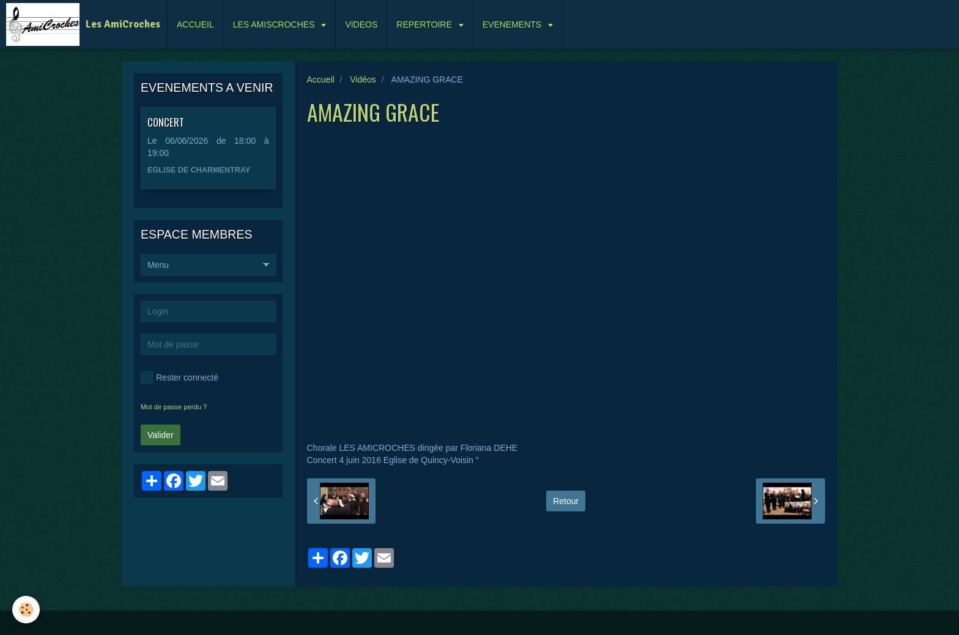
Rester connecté (179, 377)
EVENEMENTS (513, 24)
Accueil (321, 79)
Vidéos (363, 79)
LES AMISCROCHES (275, 24)
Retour (566, 501)
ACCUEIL (195, 24)
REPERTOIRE (425, 24)
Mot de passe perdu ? (174, 406)
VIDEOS (361, 24)
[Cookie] (26, 609)
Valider (160, 435)
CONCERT (165, 122)
